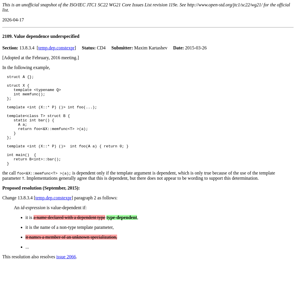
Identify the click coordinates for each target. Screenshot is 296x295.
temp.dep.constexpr (56, 47)
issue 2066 (66, 274)
